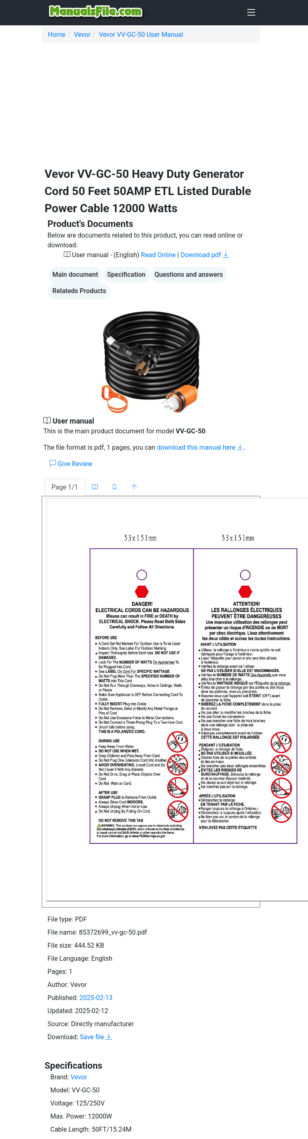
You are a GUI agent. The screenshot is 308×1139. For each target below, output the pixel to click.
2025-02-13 (95, 998)
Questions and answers (189, 274)
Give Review (70, 464)
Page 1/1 (65, 487)
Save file (96, 1037)
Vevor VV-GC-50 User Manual (141, 34)
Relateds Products (79, 291)
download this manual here (200, 447)
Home (56, 34)
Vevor (82, 34)
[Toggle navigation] (251, 12)
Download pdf (204, 255)
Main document (75, 274)
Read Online (158, 255)
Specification (126, 274)
